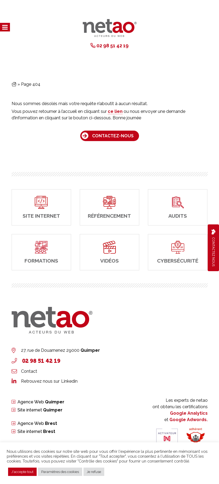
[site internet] (41, 207)
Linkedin (69, 381)
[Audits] (177, 207)
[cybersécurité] (177, 252)
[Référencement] (109, 207)
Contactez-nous (113, 135)
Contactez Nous (213, 247)
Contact (29, 371)
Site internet (40, 410)
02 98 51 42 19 (112, 45)
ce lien (115, 111)
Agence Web (41, 401)
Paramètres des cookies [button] (60, 472)
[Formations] (41, 252)
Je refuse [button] (94, 472)
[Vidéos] (109, 252)
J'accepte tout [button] (22, 472)
